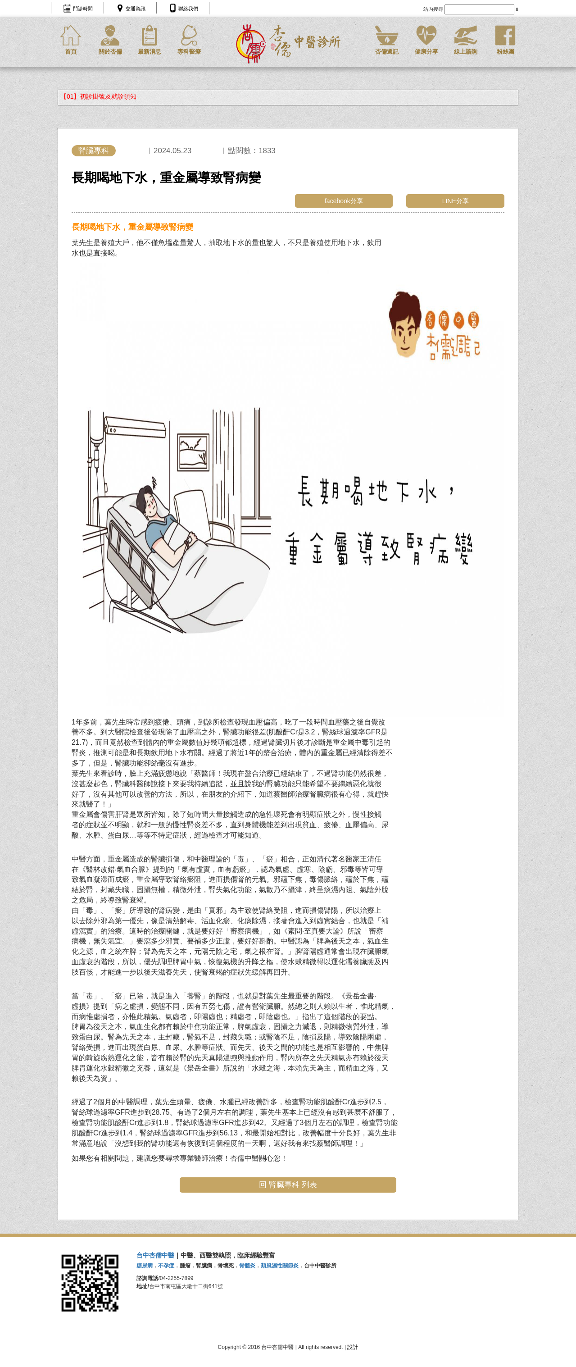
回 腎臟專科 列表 (288, 1184)
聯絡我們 (188, 8)
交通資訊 (135, 8)
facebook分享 (344, 201)
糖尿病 (144, 1265)
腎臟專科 (93, 150)
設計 (352, 1347)
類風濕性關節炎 (280, 1265)
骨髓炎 (247, 1265)
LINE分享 (455, 201)
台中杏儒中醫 (155, 1255)
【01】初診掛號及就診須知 (98, 96)
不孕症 (166, 1265)
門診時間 (83, 8)
